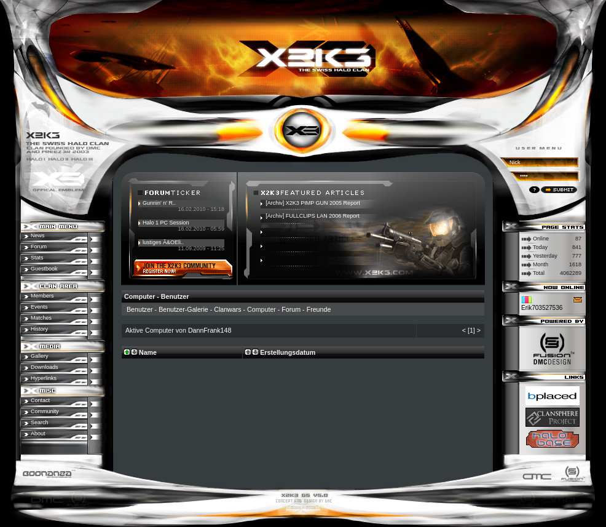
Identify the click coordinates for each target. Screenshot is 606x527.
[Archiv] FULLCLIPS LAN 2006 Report (313, 216)
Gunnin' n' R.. (159, 203)
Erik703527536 (541, 307)
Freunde (319, 309)
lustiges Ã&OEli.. (163, 242)
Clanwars (227, 309)
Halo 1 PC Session (166, 223)
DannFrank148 (210, 330)
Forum (291, 309)
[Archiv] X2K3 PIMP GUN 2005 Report (313, 203)
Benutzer (140, 309)
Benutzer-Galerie (183, 309)
